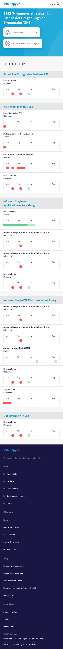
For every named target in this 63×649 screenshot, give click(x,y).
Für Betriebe (8, 481)
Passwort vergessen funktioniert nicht (19, 588)
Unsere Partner (9, 626)
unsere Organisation (12, 542)
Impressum (31, 644)
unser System (9, 534)
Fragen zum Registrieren (14, 566)
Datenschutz (8, 595)
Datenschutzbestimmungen (15, 638)
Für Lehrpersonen (10, 488)
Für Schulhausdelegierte (14, 496)
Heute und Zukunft (11, 527)
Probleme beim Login (12, 580)
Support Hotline (10, 612)
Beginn (6, 520)
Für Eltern (7, 503)
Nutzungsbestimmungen (13, 644)
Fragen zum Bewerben (13, 573)
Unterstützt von (10, 549)
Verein (6, 619)
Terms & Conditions (37, 638)
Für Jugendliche (10, 474)
